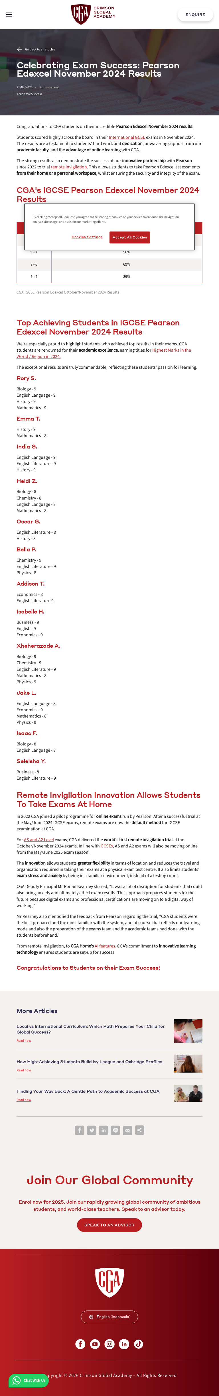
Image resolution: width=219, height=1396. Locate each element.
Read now (24, 1040)
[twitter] (91, 1131)
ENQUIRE (195, 15)
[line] (115, 1131)
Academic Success (29, 94)
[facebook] (79, 1131)
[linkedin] (103, 1131)
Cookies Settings (87, 237)
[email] (127, 1131)
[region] (109, 226)
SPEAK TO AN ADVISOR (109, 1225)
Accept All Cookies (130, 237)
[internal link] (195, 14)
